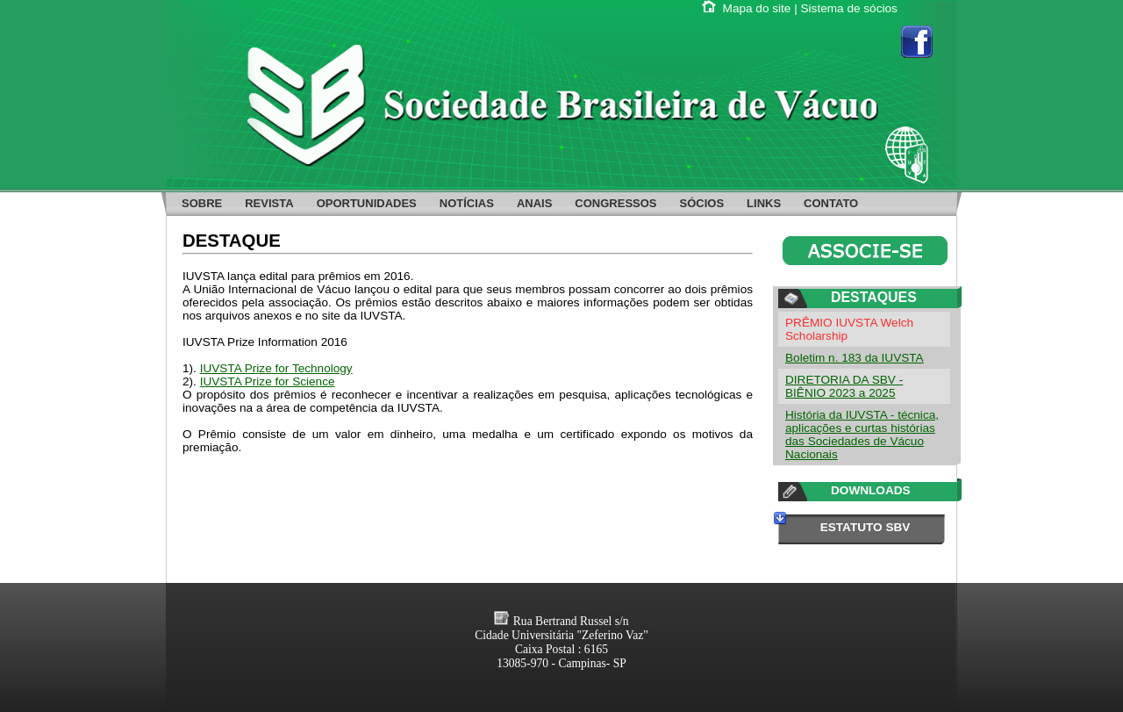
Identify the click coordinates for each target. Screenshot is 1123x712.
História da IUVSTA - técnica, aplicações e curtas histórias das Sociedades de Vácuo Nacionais (862, 434)
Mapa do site (757, 8)
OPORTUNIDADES (367, 203)
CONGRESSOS (615, 203)
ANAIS (534, 203)
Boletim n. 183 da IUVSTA (854, 357)
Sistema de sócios (849, 8)
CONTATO (831, 203)
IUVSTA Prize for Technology (276, 368)
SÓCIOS (702, 203)
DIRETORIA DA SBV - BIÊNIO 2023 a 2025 (844, 386)
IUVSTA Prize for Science (267, 381)
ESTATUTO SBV (865, 527)
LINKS (764, 203)
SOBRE (202, 203)
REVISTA (269, 203)
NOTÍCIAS (467, 203)
